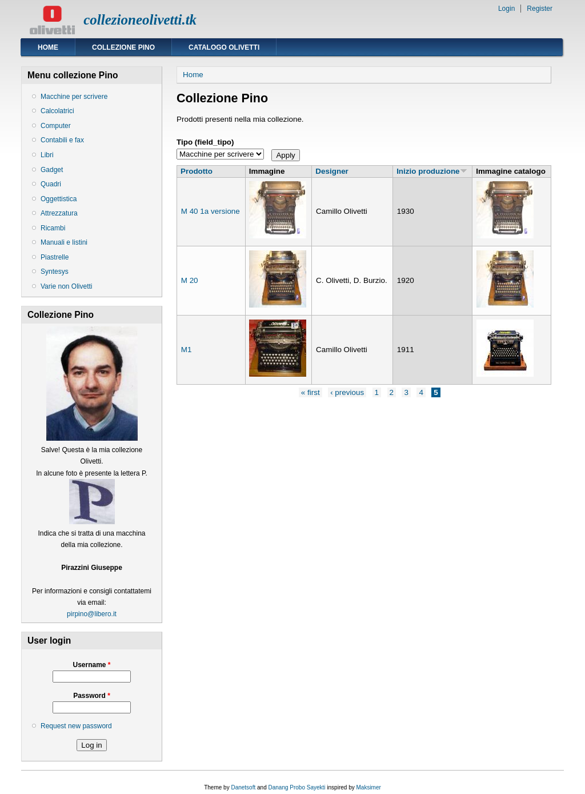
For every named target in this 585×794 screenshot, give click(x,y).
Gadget (52, 170)
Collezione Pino (123, 47)
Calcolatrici (57, 111)
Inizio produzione (431, 171)
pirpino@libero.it (92, 614)
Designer (331, 171)
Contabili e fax (62, 140)
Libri (47, 155)
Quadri (51, 184)
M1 (186, 349)
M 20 (189, 280)
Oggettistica (59, 199)
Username (91, 665)
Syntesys (55, 272)
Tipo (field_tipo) (205, 142)
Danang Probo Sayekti (296, 787)
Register (539, 9)
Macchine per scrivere (74, 97)
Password (91, 696)
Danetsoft (243, 787)
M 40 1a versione (210, 211)
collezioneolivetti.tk (140, 19)
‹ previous (347, 392)
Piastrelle (55, 257)
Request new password (76, 726)
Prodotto (197, 171)
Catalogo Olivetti (224, 47)
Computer (56, 126)
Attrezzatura (59, 213)
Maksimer (368, 787)
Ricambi (53, 228)
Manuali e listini (64, 242)
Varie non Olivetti (67, 286)
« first (310, 392)
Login (506, 9)
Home (48, 47)
